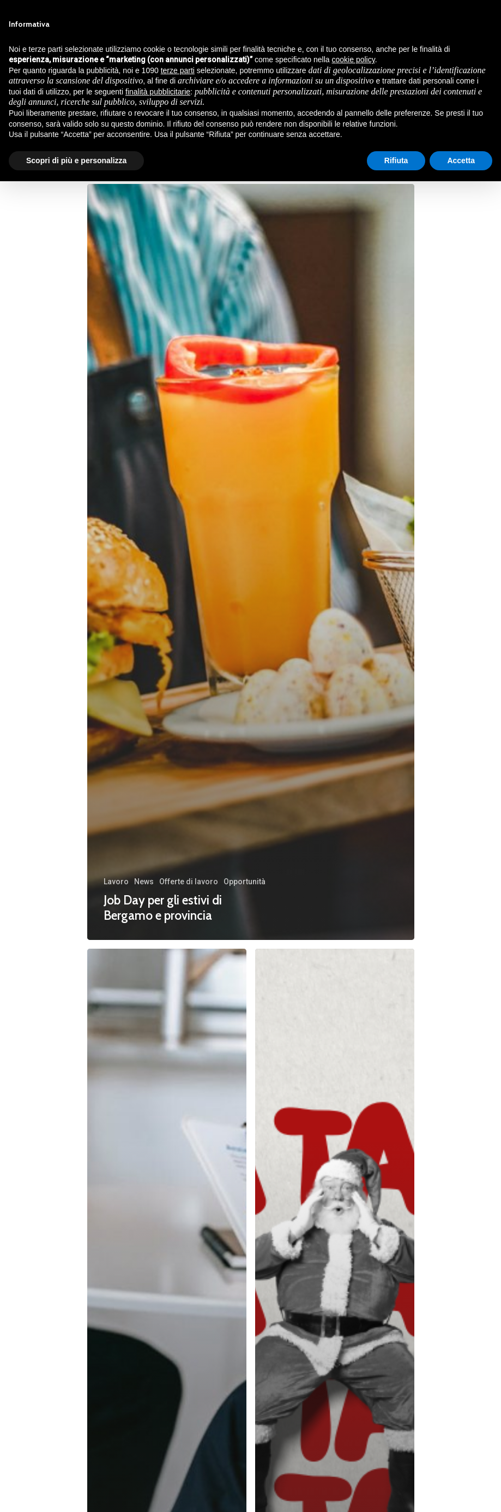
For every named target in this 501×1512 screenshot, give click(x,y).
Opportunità (244, 881)
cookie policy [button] (353, 59)
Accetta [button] (461, 160)
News (144, 881)
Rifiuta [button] (396, 160)
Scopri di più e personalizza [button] (76, 160)
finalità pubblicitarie (157, 91)
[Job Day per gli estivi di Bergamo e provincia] (250, 562)
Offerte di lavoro (188, 881)
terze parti (178, 70)
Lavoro (116, 881)
